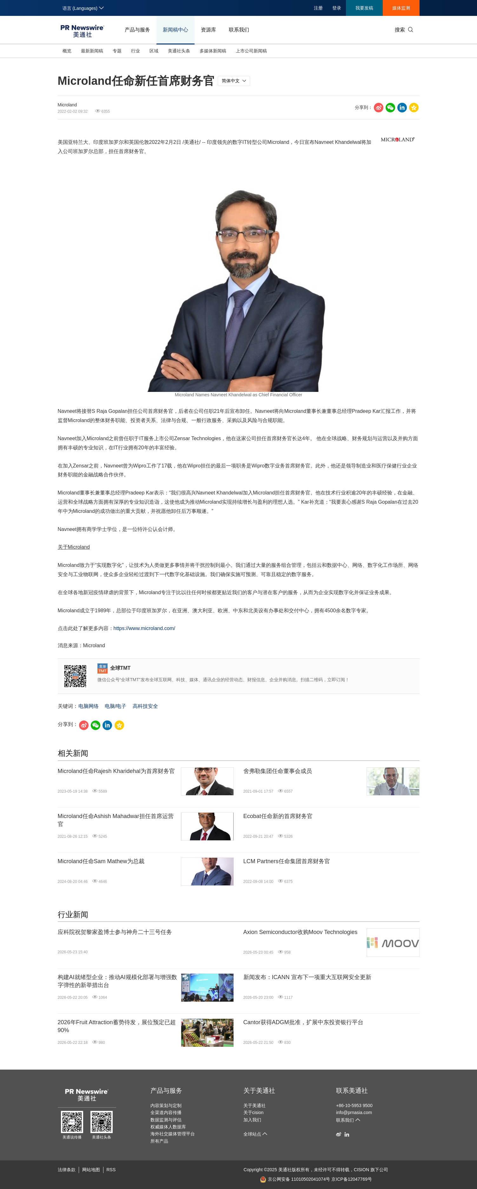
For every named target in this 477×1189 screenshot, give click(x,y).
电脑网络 (88, 706)
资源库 (208, 29)
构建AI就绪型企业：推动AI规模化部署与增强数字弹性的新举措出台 (117, 981)
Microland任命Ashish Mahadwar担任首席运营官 (116, 820)
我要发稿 (364, 7)
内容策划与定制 (166, 1105)
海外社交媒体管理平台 (172, 1133)
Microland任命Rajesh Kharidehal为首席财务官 (116, 771)
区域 (153, 50)
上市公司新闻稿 (251, 50)
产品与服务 (137, 29)
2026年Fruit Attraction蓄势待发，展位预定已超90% (117, 1026)
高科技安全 (145, 706)
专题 (117, 50)
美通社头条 (179, 50)
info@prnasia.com (354, 1112)
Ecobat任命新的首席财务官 (278, 816)
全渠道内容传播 (166, 1112)
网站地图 (91, 1169)
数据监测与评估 (166, 1119)
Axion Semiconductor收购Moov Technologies (300, 932)
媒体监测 (401, 7)
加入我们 (252, 1119)
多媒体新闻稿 (213, 50)
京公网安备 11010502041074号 (295, 1179)
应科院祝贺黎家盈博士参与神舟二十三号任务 (115, 932)
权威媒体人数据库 (168, 1126)
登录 (336, 7)
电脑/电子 (115, 706)
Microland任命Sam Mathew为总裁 (101, 861)
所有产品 (159, 1141)
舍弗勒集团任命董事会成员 (277, 771)
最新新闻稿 (92, 50)
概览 (67, 50)
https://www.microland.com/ (145, 628)
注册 (318, 7)
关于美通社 (259, 1090)
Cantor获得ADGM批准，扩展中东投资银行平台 (303, 1022)
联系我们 (239, 29)
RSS (111, 1169)
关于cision (253, 1112)
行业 (135, 50)
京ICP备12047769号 (351, 1179)
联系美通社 (352, 1090)
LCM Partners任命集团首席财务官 (286, 861)
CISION (361, 1169)
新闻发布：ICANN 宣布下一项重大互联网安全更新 (307, 977)
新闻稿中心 (175, 29)
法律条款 (67, 1169)
